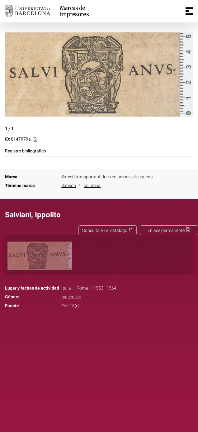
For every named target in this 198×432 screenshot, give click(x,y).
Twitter (95, 325)
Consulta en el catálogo (107, 230)
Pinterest (110, 325)
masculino (71, 297)
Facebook (81, 325)
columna (92, 185)
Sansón (68, 185)
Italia (66, 288)
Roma (82, 288)
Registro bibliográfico (25, 151)
